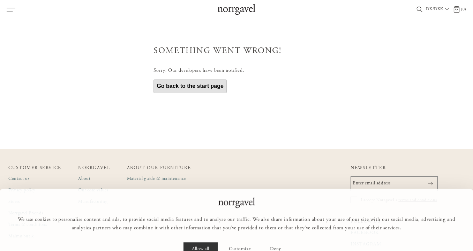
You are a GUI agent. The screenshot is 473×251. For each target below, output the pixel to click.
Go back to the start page (190, 86)
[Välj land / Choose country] (438, 9)
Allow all (200, 235)
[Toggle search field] (419, 9)
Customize (239, 235)
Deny (275, 235)
